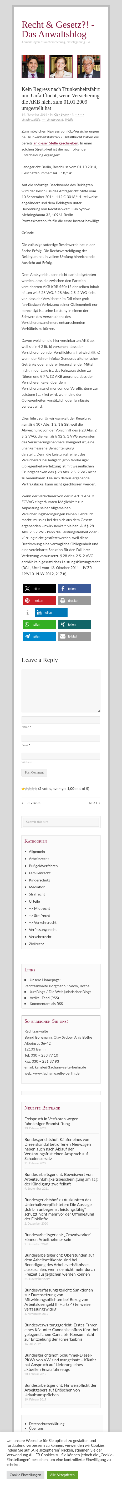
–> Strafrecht (39, 915)
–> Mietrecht (39, 908)
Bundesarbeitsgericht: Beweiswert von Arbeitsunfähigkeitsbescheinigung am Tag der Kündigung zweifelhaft (61, 1179)
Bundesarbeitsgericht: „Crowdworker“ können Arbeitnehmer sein (57, 1237)
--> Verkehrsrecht (52, 119)
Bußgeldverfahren (43, 865)
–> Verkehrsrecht (43, 922)
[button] (39, 588)
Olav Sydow (61, 114)
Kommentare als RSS (46, 1003)
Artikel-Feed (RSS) (44, 997)
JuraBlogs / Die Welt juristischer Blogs (60, 991)
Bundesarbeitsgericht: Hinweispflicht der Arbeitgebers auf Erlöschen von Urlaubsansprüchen (60, 1390)
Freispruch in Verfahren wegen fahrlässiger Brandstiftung (51, 1121)
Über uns (36, 1428)
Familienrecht (39, 873)
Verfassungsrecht (43, 929)
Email (26, 745)
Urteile (69, 119)
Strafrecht (37, 894)
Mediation (37, 887)
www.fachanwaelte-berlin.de (56, 1073)
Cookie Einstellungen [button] (25, 1475)
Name (26, 727)
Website (27, 762)
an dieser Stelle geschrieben (55, 143)
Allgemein (37, 851)
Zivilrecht (36, 944)
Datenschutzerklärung (46, 1424)
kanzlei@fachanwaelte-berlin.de (60, 1067)
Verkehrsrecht (40, 936)
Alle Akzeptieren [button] (62, 1475)
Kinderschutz (39, 880)
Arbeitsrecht (39, 858)
